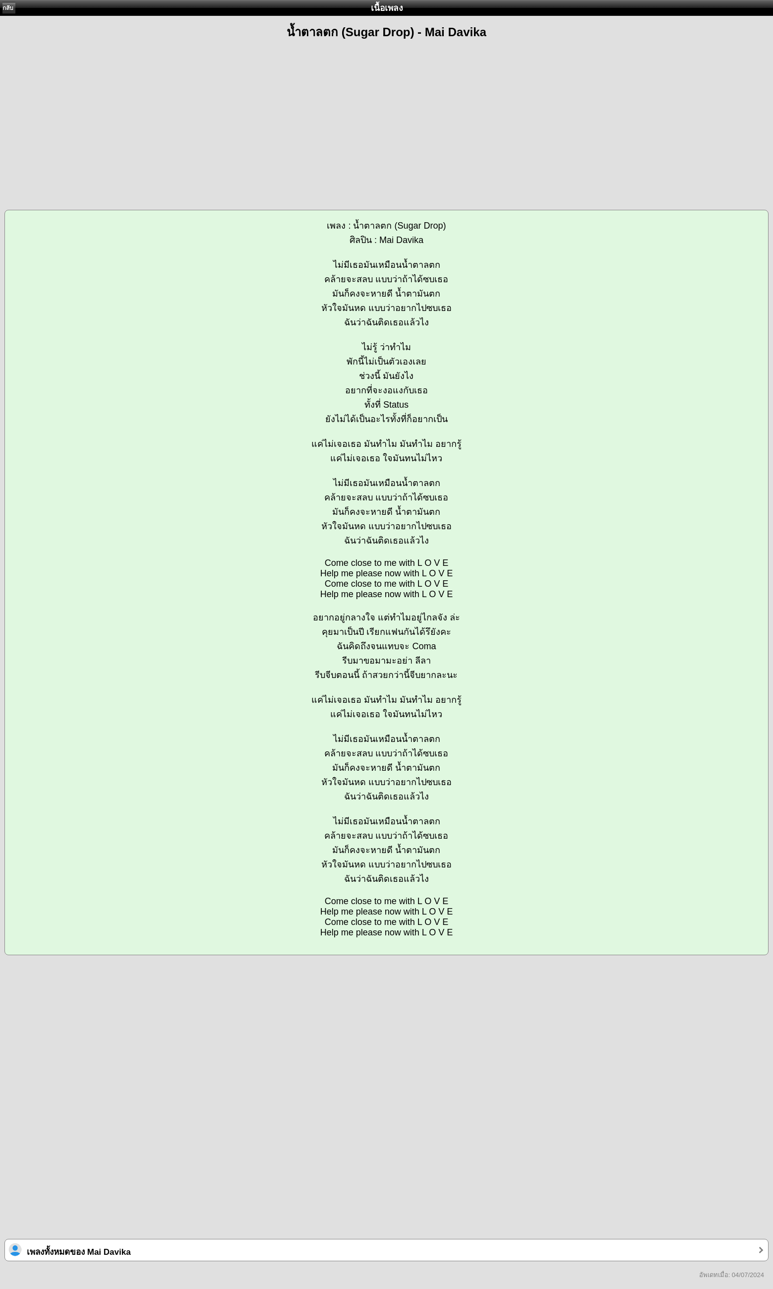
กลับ (7, 7)
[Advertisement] (386, 120)
